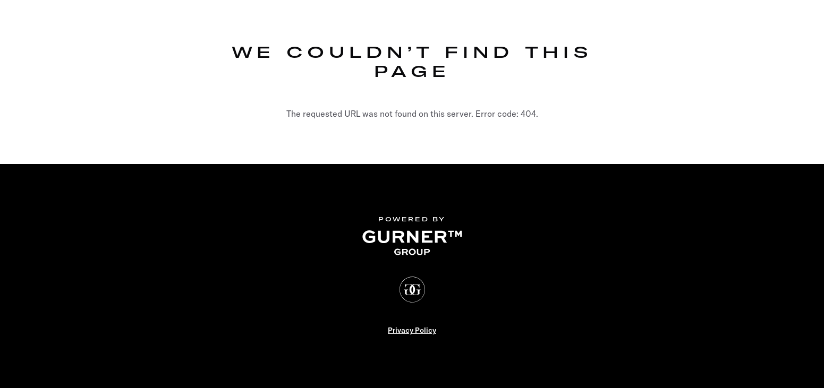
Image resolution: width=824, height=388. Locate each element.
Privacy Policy (412, 330)
